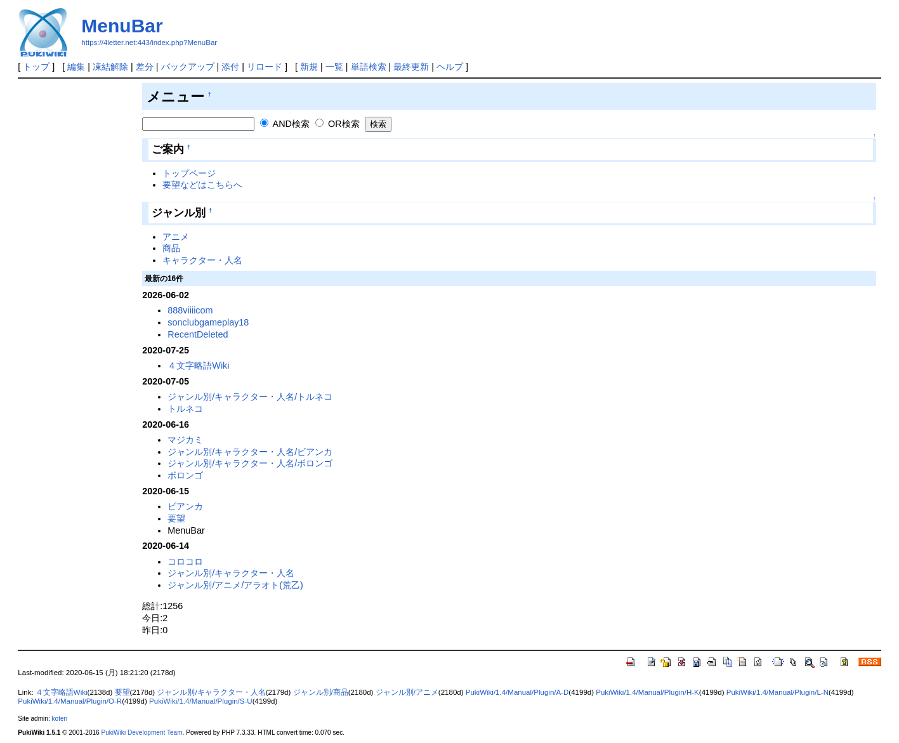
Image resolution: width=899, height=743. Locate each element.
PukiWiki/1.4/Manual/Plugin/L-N (777, 692)
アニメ (175, 237)
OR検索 (344, 124)
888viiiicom (190, 310)
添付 (230, 67)
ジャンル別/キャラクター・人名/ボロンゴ (249, 463)
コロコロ (185, 561)
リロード (264, 67)
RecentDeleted (197, 334)
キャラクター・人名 (202, 260)
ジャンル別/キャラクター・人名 (230, 573)
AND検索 (291, 124)
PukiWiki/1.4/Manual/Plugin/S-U (201, 701)
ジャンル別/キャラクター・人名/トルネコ (249, 396)
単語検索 (368, 67)
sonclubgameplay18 (208, 322)
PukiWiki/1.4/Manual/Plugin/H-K (647, 692)
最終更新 (411, 67)
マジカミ (185, 440)
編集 (76, 67)
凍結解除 (110, 67)
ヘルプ (449, 67)
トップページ (189, 173)
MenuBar (121, 25)
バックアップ (187, 67)
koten (60, 718)
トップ (36, 67)
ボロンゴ (185, 475)
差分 (145, 67)
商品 (171, 248)
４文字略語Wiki (198, 365)
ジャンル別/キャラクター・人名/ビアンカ (249, 452)
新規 (309, 67)
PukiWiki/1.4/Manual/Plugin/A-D (517, 692)
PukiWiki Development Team (142, 732)
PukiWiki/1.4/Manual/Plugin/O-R (70, 701)
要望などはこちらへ (202, 185)
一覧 (334, 67)
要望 (176, 518)
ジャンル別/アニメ (407, 692)
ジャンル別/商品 (320, 692)
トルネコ (185, 409)
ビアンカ (185, 506)
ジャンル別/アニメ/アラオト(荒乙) (235, 585)
